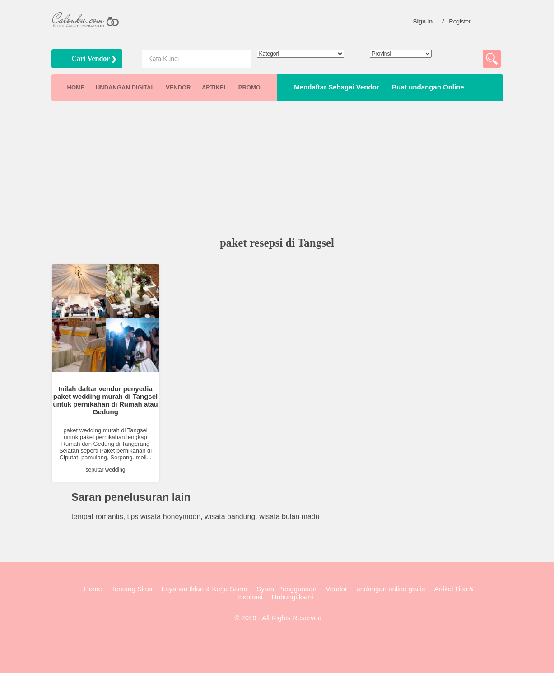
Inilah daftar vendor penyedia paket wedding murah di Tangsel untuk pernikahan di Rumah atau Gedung (105, 400)
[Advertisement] (277, 169)
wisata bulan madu (289, 516)
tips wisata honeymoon (164, 516)
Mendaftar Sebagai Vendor (334, 87)
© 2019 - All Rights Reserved (277, 618)
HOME (76, 87)
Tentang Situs (131, 589)
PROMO (249, 87)
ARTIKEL (214, 87)
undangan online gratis (390, 589)
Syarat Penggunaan (286, 589)
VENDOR (178, 87)
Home (93, 589)
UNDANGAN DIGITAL (125, 87)
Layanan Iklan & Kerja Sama (204, 589)
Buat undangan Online (426, 87)
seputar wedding (105, 470)
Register (462, 21)
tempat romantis (97, 516)
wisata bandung (230, 516)
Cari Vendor (91, 58)
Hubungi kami (292, 597)
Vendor (336, 589)
